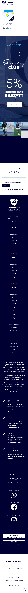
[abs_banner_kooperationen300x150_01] (14, 539)
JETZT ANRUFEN (14, 474)
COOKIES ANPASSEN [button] (10, 568)
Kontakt (14, 353)
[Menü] (24, 3)
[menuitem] (24, 3)
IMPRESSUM (19, 568)
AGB (7, 566)
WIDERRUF (11, 566)
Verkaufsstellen (14, 346)
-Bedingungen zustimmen (13, 182)
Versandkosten (14, 343)
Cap (14, 318)
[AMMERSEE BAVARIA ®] (8, 3)
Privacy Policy (7, 182)
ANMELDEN (14, 104)
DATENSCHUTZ (18, 566)
